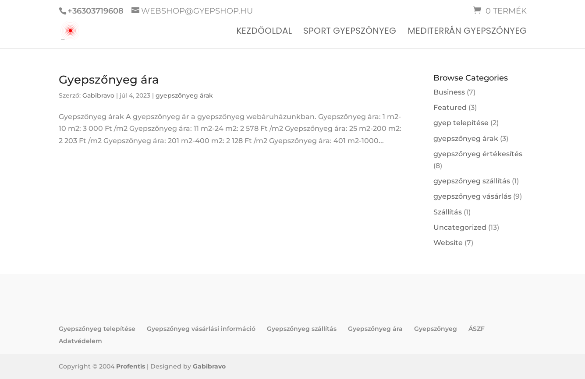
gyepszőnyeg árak (184, 95)
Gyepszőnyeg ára (109, 80)
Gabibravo (98, 95)
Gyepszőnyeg (435, 329)
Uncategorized (459, 227)
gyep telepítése (461, 123)
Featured (450, 107)
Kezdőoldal (264, 32)
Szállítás (447, 212)
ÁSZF (476, 329)
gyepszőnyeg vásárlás (472, 196)
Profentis (130, 366)
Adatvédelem (80, 341)
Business (449, 92)
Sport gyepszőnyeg (349, 32)
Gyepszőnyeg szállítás (302, 329)
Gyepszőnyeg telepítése (97, 329)
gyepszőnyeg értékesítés (477, 154)
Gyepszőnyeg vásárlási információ (201, 329)
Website (448, 243)
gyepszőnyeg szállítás (471, 181)
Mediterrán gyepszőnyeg (467, 32)
